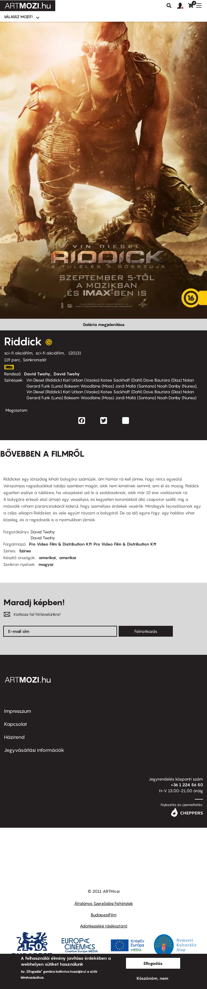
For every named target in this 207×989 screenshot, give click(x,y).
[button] (182, 5)
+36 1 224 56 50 (187, 784)
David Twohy (37, 373)
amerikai (47, 557)
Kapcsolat (15, 724)
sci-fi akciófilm (18, 352)
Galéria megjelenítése (104, 324)
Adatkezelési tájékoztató (103, 925)
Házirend (14, 737)
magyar (46, 564)
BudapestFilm (104, 914)
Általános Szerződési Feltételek (103, 903)
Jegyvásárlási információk (34, 750)
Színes (25, 550)
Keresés (169, 5)
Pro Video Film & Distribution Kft (60, 544)
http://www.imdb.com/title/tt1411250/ (9, 367)
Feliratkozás (145, 631)
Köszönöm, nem (152, 978)
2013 (75, 352)
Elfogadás (153, 963)
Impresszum (17, 711)
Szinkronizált (35, 359)
